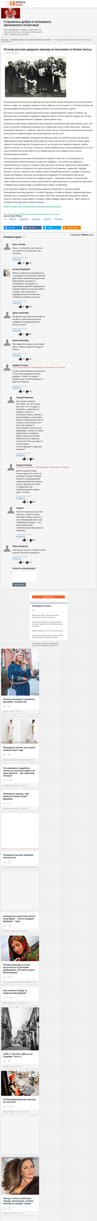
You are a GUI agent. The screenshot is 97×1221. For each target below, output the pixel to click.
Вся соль (4, 39)
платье (47, 219)
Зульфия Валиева (25, 397)
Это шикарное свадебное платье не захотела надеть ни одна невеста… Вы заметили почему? (19, 772)
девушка (24, 219)
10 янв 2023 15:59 (23, 534)
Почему (58, 219)
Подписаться (48, 597)
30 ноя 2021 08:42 (19, 557)
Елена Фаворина (20, 546)
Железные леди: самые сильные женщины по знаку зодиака (45, 616)
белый (13, 219)
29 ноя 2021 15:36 (19, 329)
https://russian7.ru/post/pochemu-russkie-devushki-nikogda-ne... (33, 206)
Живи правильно (9, 1003)
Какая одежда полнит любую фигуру (47, 630)
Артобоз (6, 711)
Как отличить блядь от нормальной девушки (15, 991)
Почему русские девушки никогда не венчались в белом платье (36, 214)
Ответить (16, 259)
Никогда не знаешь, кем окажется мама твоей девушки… (16, 796)
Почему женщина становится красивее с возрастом (19, 700)
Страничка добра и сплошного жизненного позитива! (27, 23)
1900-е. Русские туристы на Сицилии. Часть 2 (18, 1055)
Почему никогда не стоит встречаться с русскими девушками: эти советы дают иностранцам (19, 968)
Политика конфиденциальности (45, 645)
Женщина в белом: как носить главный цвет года (19, 748)
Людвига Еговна (20, 365)
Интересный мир (9, 785)
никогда (36, 219)
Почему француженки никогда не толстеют (19, 1100)
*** (33, 610)
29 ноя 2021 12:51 (19, 301)
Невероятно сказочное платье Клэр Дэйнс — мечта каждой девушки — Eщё (19, 918)
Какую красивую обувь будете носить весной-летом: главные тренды (47, 636)
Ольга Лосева (19, 244)
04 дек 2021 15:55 (23, 453)
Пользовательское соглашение (45, 643)
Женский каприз (9, 1112)
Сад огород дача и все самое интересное (18, 867)
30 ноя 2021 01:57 (19, 386)
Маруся (19, 508)
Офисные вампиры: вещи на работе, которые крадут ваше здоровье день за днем (47, 624)
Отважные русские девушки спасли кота (18, 856)
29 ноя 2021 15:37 (19, 353)
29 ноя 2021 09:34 (19, 257)
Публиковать (19, 585)
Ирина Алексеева (20, 312)
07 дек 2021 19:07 (23, 496)
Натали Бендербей (21, 269)
